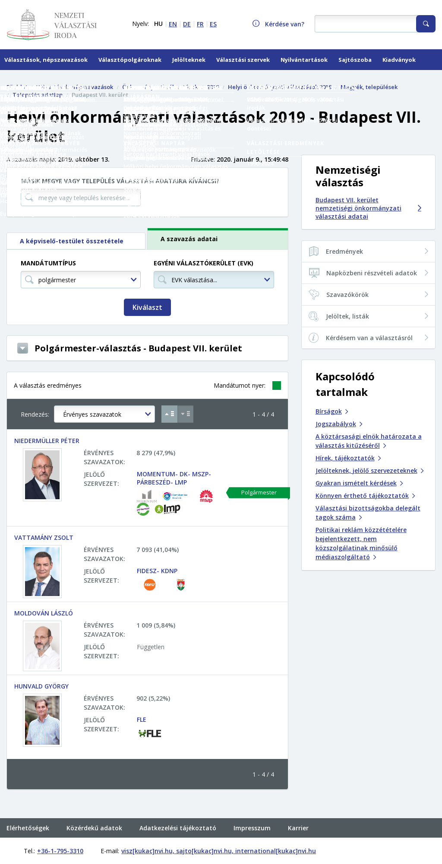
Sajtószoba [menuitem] (355, 60)
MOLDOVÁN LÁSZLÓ (43, 613)
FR (200, 24)
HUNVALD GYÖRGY (41, 686)
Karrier (298, 810)
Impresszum (252, 810)
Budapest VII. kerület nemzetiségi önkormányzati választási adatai (368, 208)
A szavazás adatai (189, 239)
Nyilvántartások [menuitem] (304, 60)
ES (213, 24)
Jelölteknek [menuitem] (188, 60)
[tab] (76, 241)
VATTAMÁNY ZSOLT (43, 537)
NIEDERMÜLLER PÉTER (46, 441)
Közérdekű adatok (94, 810)
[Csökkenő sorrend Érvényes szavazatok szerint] (185, 414)
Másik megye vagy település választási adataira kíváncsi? (120, 181)
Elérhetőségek (27, 810)
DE (187, 24)
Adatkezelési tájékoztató (177, 810)
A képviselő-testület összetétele (71, 241)
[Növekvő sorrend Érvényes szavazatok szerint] (169, 414)
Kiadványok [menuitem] (399, 60)
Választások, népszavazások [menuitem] (46, 60)
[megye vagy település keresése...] (81, 197)
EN (173, 24)
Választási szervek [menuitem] (243, 60)
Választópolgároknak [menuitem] (129, 60)
